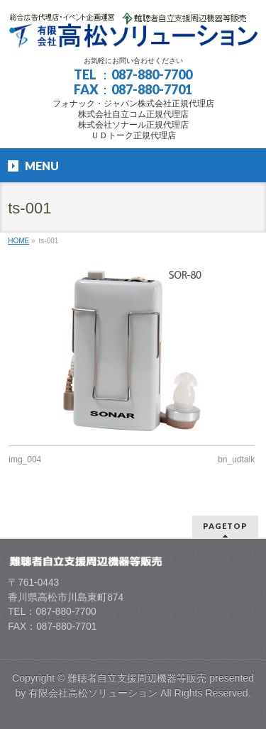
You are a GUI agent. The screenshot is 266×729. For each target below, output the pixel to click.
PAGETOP (225, 525)
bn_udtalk (236, 459)
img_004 (25, 459)
